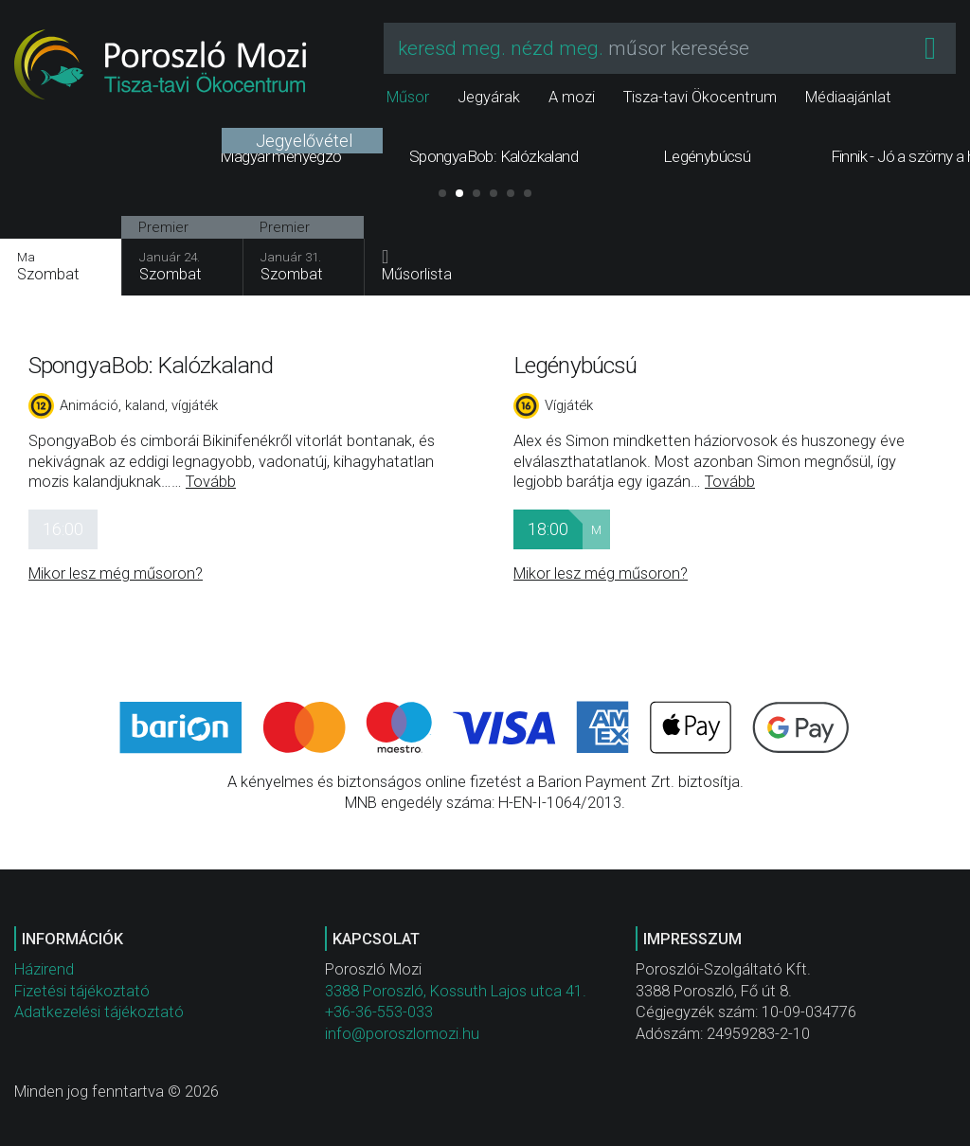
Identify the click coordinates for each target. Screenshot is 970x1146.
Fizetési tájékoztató (82, 991)
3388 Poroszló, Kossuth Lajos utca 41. (455, 991)
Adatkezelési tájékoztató (99, 1012)
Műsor (407, 97)
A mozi (571, 97)
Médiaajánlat (848, 97)
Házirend (44, 969)
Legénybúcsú (575, 365)
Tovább (211, 482)
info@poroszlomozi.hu (402, 1034)
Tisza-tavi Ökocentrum (700, 97)
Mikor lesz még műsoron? (115, 573)
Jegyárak (489, 97)
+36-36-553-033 (379, 1012)
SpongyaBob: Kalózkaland (150, 365)
